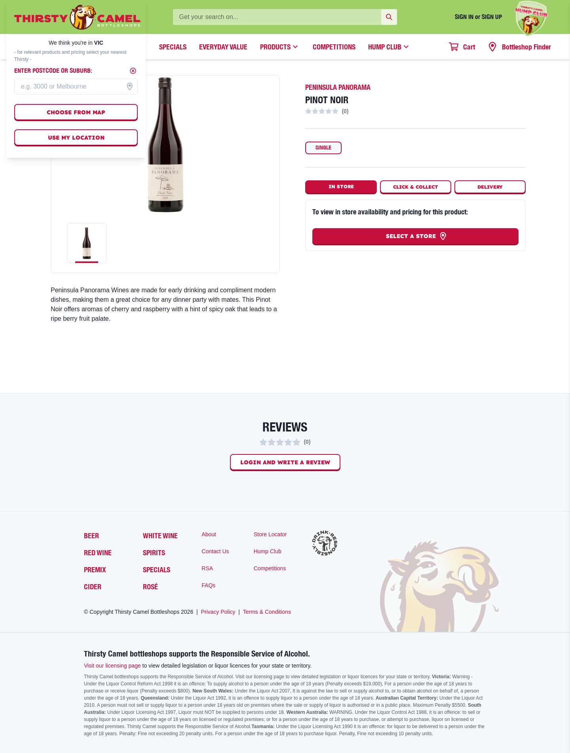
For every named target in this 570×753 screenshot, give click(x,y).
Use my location (76, 137)
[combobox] (76, 87)
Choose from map (76, 112)
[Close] (133, 71)
